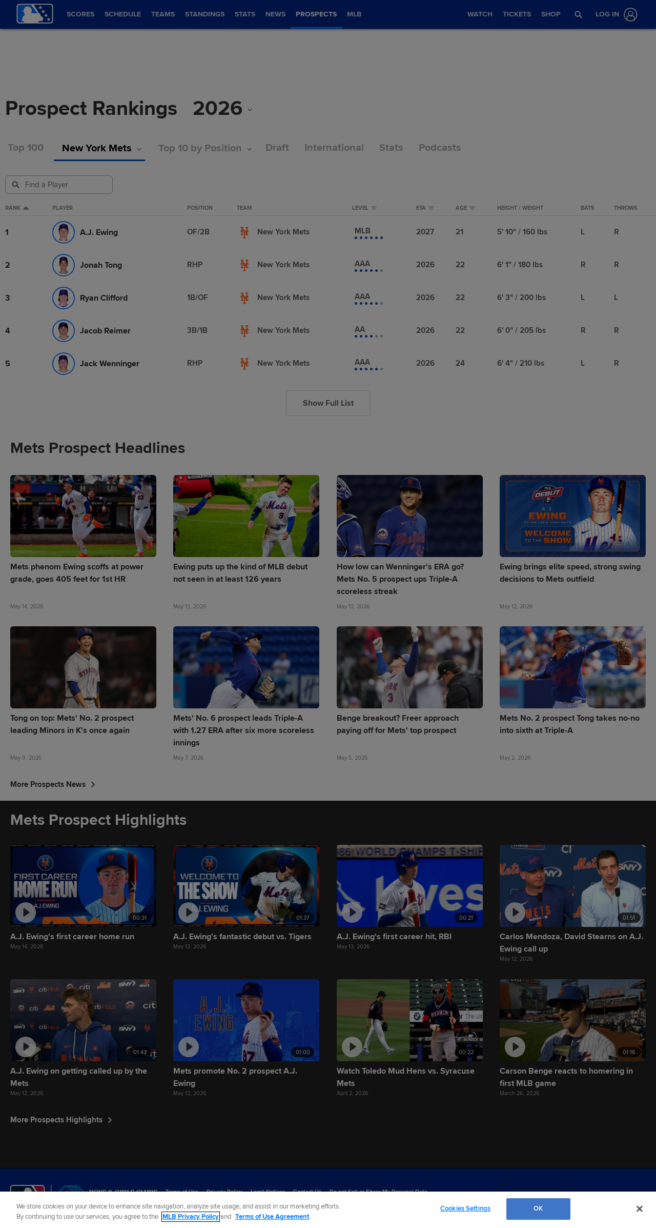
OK (538, 1208)
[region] (328, 1210)
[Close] (639, 1208)
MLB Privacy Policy (190, 1217)
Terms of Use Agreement (272, 1217)
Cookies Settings (465, 1208)
